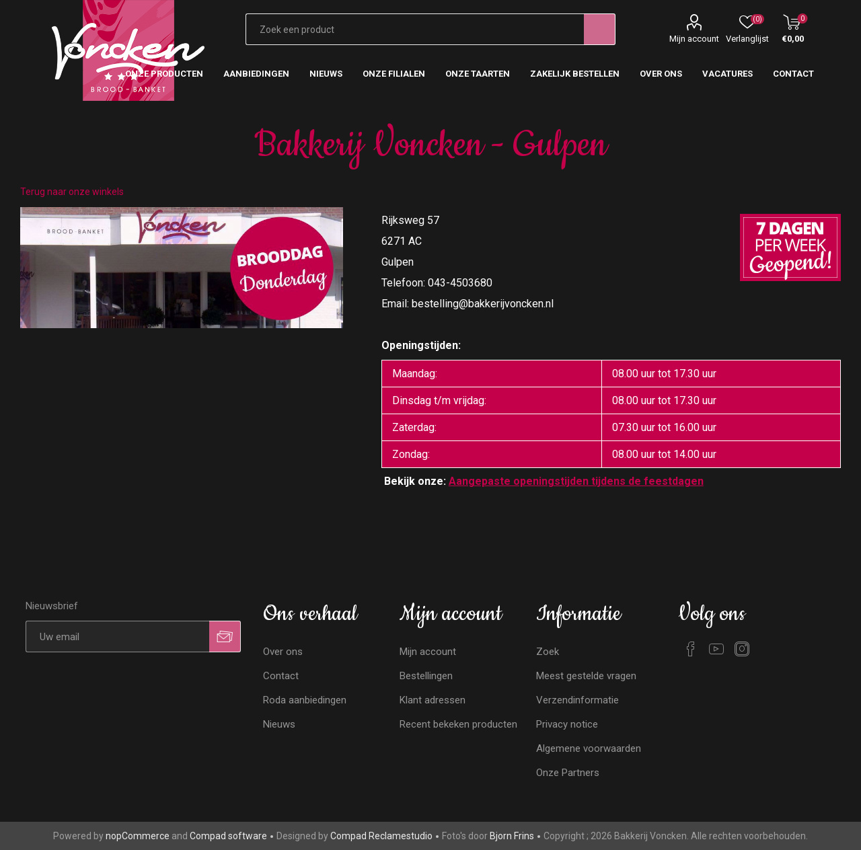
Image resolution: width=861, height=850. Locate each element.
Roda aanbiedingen (304, 700)
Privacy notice (567, 724)
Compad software (228, 835)
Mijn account (694, 39)
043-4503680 (460, 282)
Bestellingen (426, 676)
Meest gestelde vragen (586, 676)
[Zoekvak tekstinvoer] (415, 29)
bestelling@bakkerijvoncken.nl (483, 303)
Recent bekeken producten (458, 724)
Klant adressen (432, 700)
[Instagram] (742, 649)
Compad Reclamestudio (381, 835)
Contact (281, 676)
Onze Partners (567, 773)
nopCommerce (138, 835)
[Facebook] (691, 649)
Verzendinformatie (577, 700)
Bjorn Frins (512, 835)
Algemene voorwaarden (588, 748)
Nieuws (279, 724)
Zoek (547, 652)
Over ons (283, 652)
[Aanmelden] (117, 636)
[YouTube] (716, 649)
